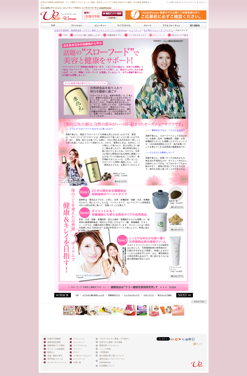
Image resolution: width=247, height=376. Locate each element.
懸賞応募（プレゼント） (109, 345)
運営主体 (103, 359)
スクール (195, 25)
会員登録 (113, 13)
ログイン (203, 2)
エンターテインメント (56, 362)
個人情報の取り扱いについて (111, 356)
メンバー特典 (105, 349)
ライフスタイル (123, 25)
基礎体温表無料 (54, 342)
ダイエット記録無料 (55, 349)
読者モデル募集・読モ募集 (110, 342)
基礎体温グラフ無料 (55, 345)
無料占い (51, 352)
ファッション (76, 25)
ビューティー (100, 25)
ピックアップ (79, 359)
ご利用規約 (104, 352)
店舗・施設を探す (55, 356)
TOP (52, 25)
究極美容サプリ (114, 295)
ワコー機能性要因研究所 (172, 41)
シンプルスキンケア (132, 295)
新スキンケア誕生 (165, 295)
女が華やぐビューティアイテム (158, 30)
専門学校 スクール (55, 359)
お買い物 (77, 362)
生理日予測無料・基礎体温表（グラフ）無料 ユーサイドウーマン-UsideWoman (90, 30)
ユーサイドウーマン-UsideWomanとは (113, 18)
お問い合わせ (175, 2)
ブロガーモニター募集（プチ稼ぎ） (114, 339)
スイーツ (147, 25)
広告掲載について (107, 366)
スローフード (149, 295)
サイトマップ (190, 2)
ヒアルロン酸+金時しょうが (93, 295)
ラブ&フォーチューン (171, 25)
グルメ (76, 352)
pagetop (199, 301)
